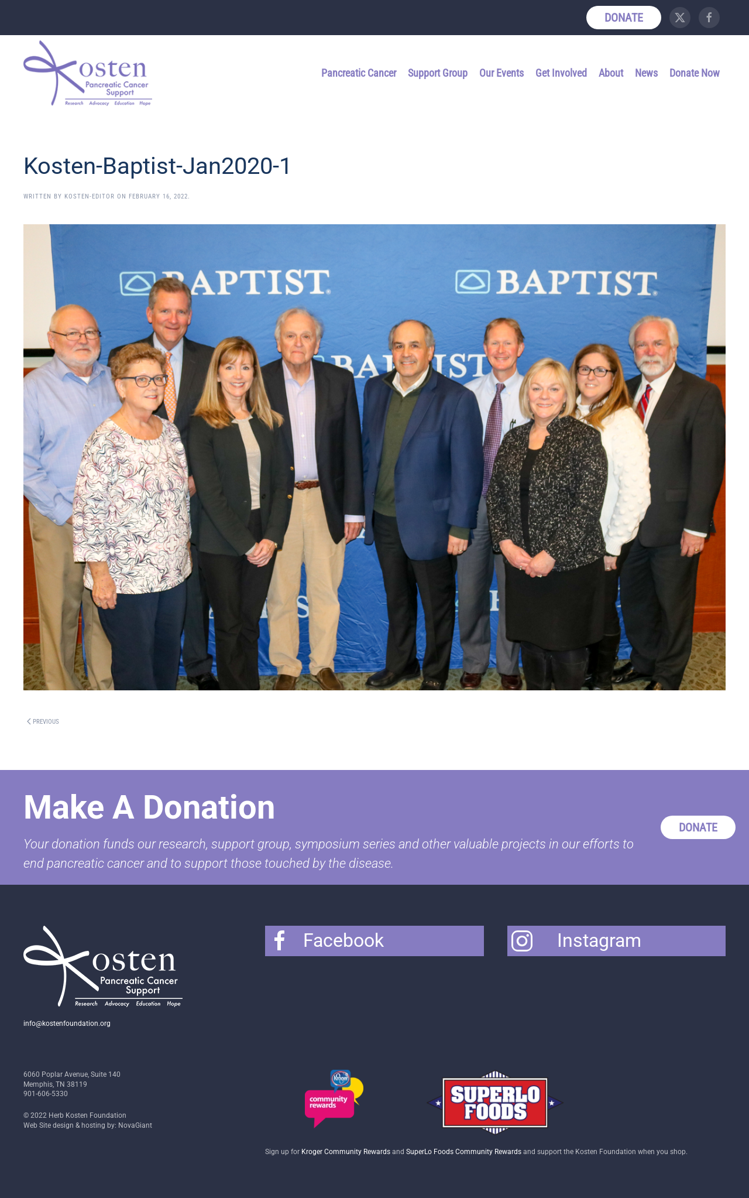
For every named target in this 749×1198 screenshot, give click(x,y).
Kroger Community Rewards (345, 1152)
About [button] (611, 73)
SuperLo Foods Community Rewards (463, 1152)
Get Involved (561, 73)
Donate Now (694, 73)
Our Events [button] (501, 73)
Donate (623, 18)
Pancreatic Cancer (358, 73)
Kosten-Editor (89, 196)
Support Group (438, 73)
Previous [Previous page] (43, 721)
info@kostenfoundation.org (67, 1023)
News (646, 73)
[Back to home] (89, 73)
